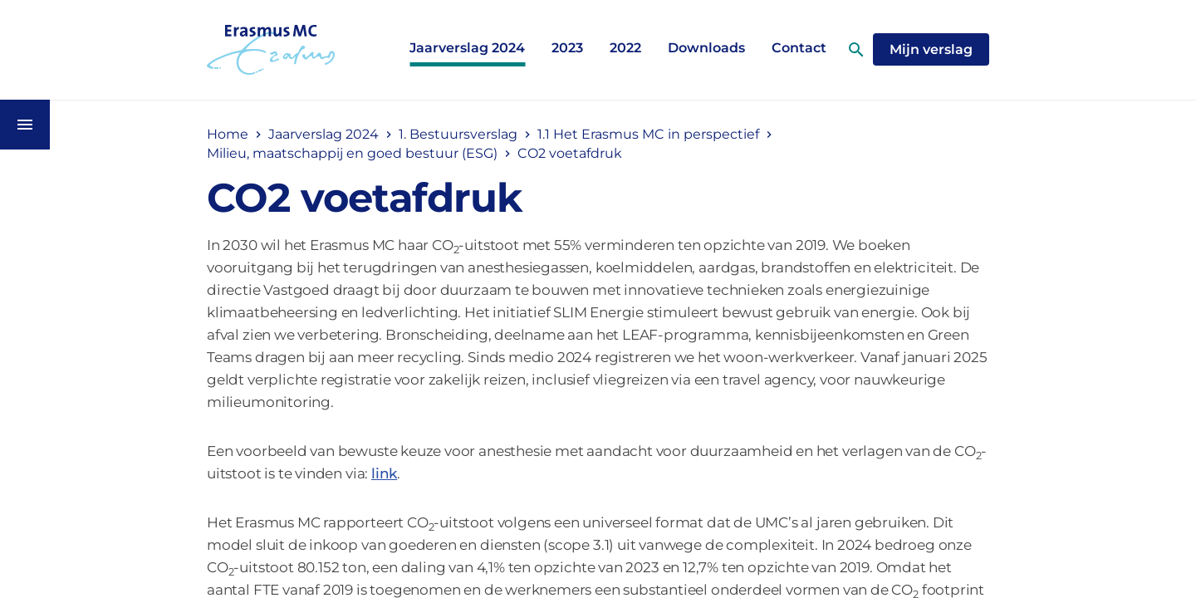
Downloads (706, 48)
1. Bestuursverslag (458, 134)
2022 (625, 48)
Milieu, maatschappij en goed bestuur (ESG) (352, 153)
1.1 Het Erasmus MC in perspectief (648, 134)
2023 (567, 48)
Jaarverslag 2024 (467, 48)
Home (227, 134)
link (384, 473)
